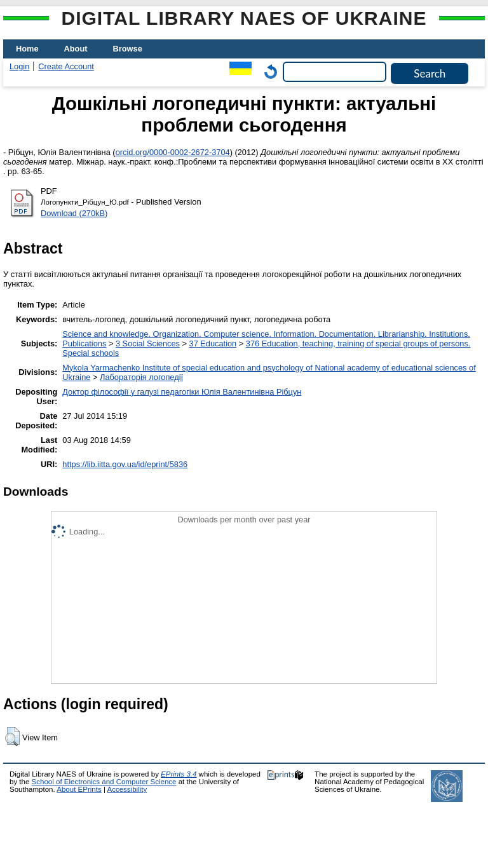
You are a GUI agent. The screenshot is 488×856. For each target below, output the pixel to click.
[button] (12, 736)
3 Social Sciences (148, 343)
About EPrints (79, 789)
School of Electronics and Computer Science (104, 781)
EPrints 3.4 (178, 774)
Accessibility (127, 789)
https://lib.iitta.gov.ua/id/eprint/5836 (124, 464)
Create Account (66, 66)
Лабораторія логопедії (141, 377)
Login (19, 66)
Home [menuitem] (27, 48)
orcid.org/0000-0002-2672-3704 (173, 152)
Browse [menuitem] (127, 48)
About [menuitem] (76, 48)
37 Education (213, 343)
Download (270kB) (74, 213)
